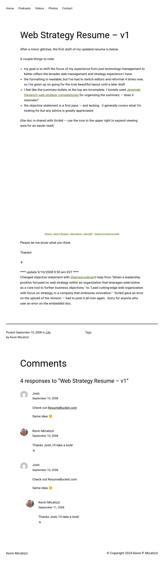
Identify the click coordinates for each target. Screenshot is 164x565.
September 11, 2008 (51, 507)
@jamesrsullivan (82, 277)
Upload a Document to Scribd (107, 234)
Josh (36, 393)
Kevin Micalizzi (43, 431)
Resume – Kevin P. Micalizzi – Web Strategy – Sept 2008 (68, 234)
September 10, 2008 (45, 398)
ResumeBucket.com (62, 408)
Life (48, 332)
